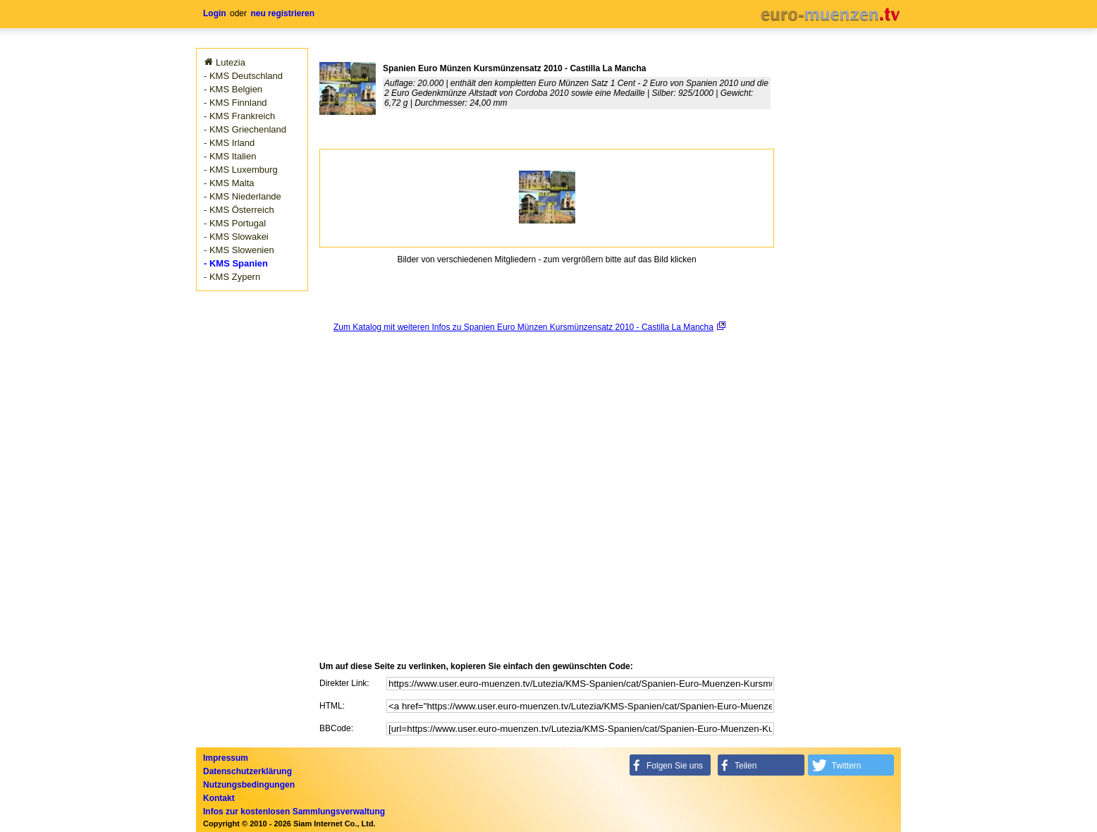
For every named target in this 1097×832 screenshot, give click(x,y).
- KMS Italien (230, 156)
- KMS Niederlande (242, 196)
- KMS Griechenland (245, 129)
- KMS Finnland (235, 102)
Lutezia (230, 62)
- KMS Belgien (233, 89)
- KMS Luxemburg (241, 169)
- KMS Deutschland (243, 76)
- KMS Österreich (239, 209)
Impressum (225, 758)
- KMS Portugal (235, 223)
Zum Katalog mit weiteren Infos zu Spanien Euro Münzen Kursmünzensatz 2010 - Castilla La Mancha (523, 327)
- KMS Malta (229, 183)
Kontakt (219, 798)
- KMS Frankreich (239, 116)
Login (214, 13)
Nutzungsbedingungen (249, 785)
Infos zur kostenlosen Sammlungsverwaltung (294, 811)
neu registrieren (282, 13)
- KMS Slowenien (239, 250)
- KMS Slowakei (236, 236)
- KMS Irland (229, 142)
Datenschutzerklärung (247, 771)
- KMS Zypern (232, 276)
